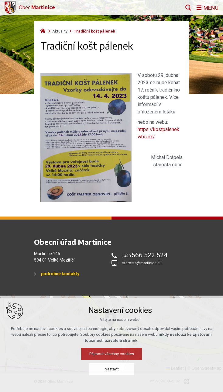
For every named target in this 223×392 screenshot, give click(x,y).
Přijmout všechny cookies (111, 354)
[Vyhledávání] (188, 8)
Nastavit (112, 369)
